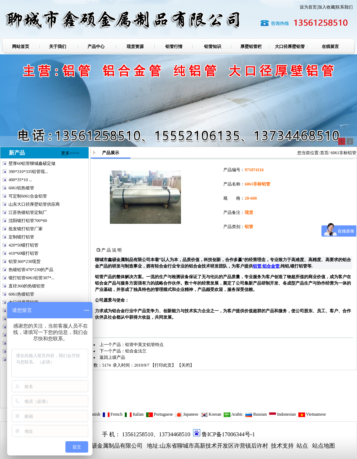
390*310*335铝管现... (28, 171)
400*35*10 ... (20, 179)
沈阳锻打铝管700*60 (28, 220)
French (112, 414)
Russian (256, 414)
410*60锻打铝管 (23, 253)
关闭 (185, 365)
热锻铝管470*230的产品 (31, 269)
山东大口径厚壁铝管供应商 (34, 204)
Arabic (233, 414)
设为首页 (308, 7)
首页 (324, 152)
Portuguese (159, 414)
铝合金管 (270, 266)
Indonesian (282, 414)
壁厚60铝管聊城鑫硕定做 (32, 163)
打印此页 (163, 365)
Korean (211, 414)
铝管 (257, 266)
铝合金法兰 (135, 351)
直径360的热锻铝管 (27, 286)
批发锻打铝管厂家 (26, 228)
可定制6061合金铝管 (28, 196)
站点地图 (323, 446)
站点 (302, 446)
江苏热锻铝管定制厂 (28, 212)
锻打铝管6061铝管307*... (31, 277)
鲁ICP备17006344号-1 (228, 434)
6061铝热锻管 (21, 187)
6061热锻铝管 (21, 294)
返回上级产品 (112, 357)
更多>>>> (70, 153)
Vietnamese (312, 414)
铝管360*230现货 (25, 261)
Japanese (186, 414)
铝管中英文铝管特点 (144, 344)
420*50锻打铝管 (23, 245)
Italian (134, 414)
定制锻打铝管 (21, 236)
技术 (276, 446)
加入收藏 (326, 7)
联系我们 (344, 7)
